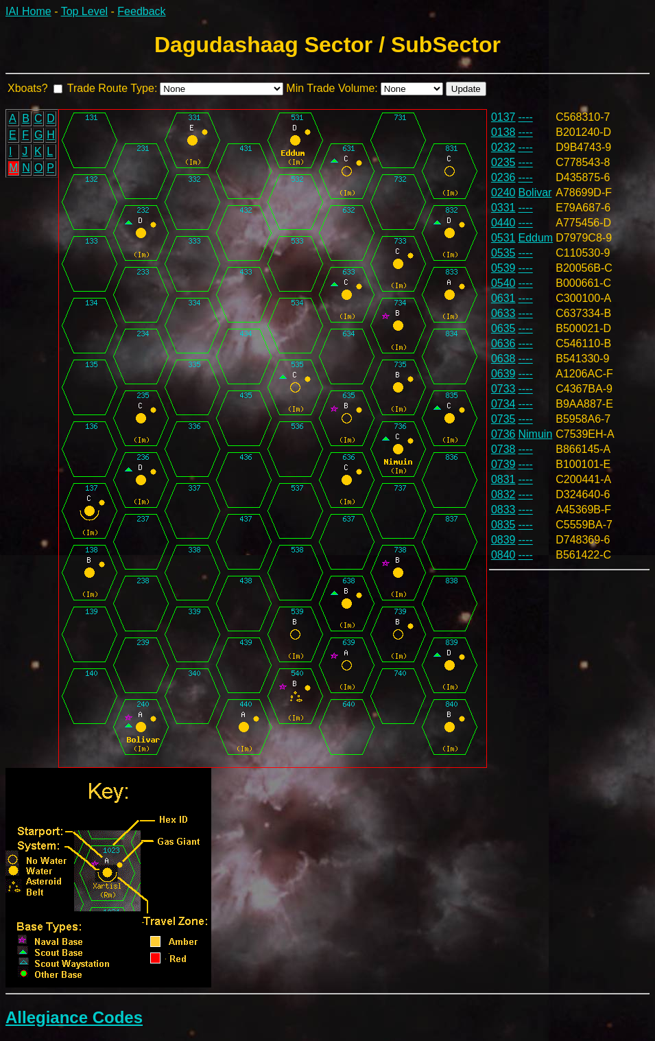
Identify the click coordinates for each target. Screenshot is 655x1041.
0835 (503, 524)
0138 (503, 132)
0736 (503, 434)
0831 (503, 479)
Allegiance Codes (74, 1017)
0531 (503, 238)
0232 (503, 147)
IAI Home (28, 11)
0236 (503, 177)
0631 (503, 298)
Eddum (536, 238)
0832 (503, 494)
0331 (503, 207)
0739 (503, 464)
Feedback (141, 11)
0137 (503, 117)
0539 (503, 268)
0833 (503, 509)
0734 (503, 404)
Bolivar (535, 192)
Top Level (84, 11)
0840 (503, 555)
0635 (503, 328)
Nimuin (536, 434)
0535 (503, 253)
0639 (503, 373)
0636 (503, 343)
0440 (503, 223)
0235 (503, 162)
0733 (503, 389)
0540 (503, 283)
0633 (503, 313)
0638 (503, 358)
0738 (503, 449)
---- (526, 117)
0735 (503, 419)
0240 (503, 192)
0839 (503, 540)
